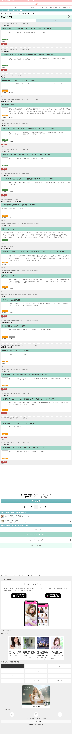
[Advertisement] (36, 478)
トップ (12, 666)
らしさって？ (26, 718)
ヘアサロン (12, 675)
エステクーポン (59, 680)
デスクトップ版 (36, 721)
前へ (25, 507)
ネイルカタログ (59, 671)
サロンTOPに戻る (36, 545)
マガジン (36, 666)
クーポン (12, 680)
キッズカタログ (36, 671)
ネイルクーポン (36, 680)
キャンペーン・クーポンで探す (36, 534)
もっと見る (36, 501)
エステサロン (60, 675)
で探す (48, 540)
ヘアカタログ (60, 666)
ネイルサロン (36, 675)
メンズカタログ (12, 671)
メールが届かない (38, 718)
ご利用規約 (32, 718)
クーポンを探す (54, 20)
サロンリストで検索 (50, 529)
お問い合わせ (46, 718)
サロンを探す (25, 20)
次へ (46, 507)
